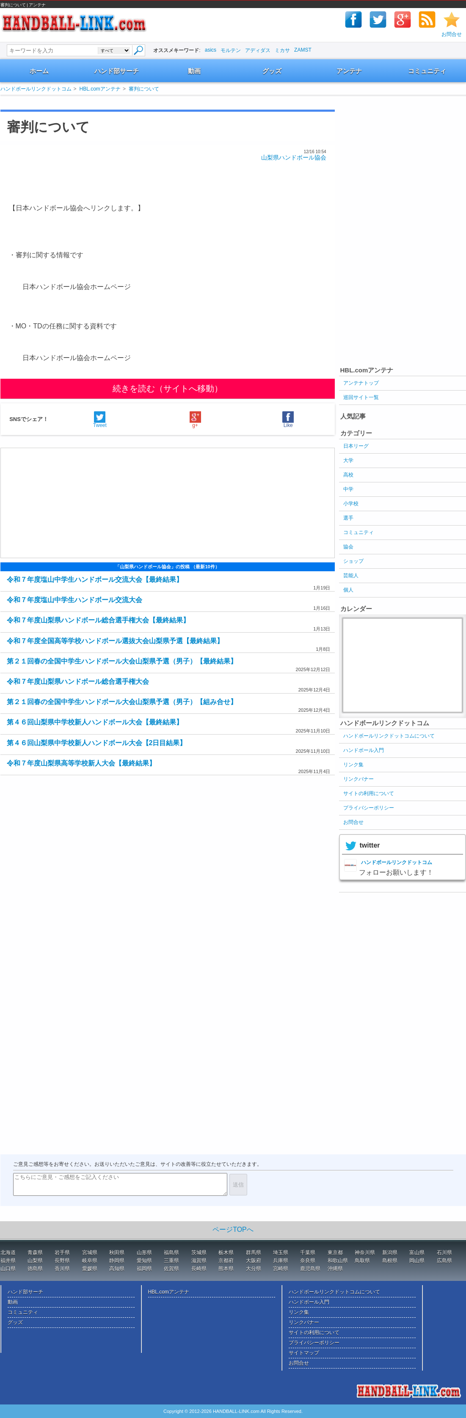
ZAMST (303, 50)
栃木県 (226, 1253)
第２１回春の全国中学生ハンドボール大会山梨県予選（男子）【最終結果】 (122, 661)
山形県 (144, 1253)
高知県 (116, 1269)
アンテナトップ (361, 383)
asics (210, 50)
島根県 (389, 1261)
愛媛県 (89, 1269)
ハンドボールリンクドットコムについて (389, 736)
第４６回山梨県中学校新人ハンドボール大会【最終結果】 (95, 722)
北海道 (8, 1253)
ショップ (353, 561)
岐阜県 (89, 1261)
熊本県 (226, 1269)
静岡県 (116, 1261)
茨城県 (199, 1253)
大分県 (253, 1269)
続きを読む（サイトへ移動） (168, 388)
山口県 (8, 1269)
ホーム (39, 70)
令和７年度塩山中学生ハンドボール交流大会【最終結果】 (95, 579)
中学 (348, 489)
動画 (194, 70)
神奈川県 (365, 1253)
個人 (348, 590)
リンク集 (353, 765)
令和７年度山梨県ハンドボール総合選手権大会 (78, 681)
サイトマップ (304, 1353)
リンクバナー (358, 779)
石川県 (444, 1253)
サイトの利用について (368, 793)
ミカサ (282, 50)
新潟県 (389, 1253)
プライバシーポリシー (368, 808)
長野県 (62, 1261)
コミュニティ (427, 70)
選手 (348, 518)
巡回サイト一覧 (361, 397)
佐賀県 (171, 1269)
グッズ (271, 70)
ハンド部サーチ (116, 70)
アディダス (257, 50)
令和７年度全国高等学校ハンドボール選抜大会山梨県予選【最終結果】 (115, 640)
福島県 (171, 1253)
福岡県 (144, 1269)
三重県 (171, 1261)
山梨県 (35, 1261)
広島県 (444, 1261)
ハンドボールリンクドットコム (36, 89)
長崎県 (199, 1269)
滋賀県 (199, 1261)
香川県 (62, 1269)
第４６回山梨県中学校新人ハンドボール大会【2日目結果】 (97, 742)
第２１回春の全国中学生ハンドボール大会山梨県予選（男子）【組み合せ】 (122, 701)
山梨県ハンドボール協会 (293, 157)
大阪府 (253, 1261)
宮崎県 (280, 1269)
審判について (144, 89)
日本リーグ (356, 446)
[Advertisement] (159, 102)
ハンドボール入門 (363, 750)
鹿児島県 (310, 1269)
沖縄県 (335, 1269)
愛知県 (144, 1261)
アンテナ (349, 70)
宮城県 (89, 1253)
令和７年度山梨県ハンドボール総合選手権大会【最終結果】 (98, 620)
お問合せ (451, 34)
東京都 (335, 1253)
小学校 (350, 504)
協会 (348, 547)
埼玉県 (280, 1253)
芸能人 (350, 575)
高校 (348, 475)
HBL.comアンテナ (100, 89)
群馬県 (253, 1253)
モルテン (231, 50)
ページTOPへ (233, 1229)
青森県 (35, 1253)
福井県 (8, 1261)
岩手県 (62, 1253)
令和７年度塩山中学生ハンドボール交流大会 (74, 599)
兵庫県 (280, 1261)
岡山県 (417, 1261)
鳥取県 (362, 1261)
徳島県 (35, 1269)
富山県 (417, 1253)
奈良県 (307, 1261)
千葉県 (307, 1253)
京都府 (226, 1261)
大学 (348, 460)
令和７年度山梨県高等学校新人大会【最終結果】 (81, 763)
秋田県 (116, 1253)
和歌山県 (338, 1261)
